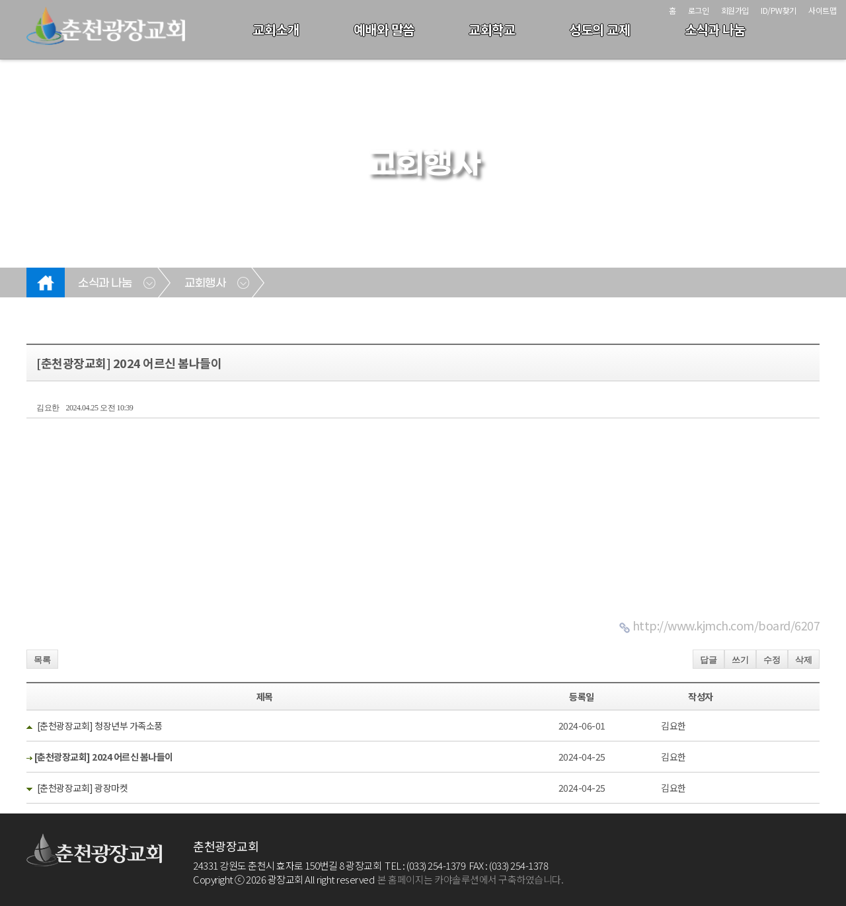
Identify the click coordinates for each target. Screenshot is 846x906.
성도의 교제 (599, 29)
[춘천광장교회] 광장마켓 (82, 787)
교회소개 (275, 29)
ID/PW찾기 (778, 10)
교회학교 (492, 29)
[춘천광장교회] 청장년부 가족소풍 (100, 725)
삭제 (803, 660)
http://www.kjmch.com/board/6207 (726, 625)
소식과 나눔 (715, 29)
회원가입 (735, 10)
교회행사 (204, 283)
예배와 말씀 (384, 29)
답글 (708, 660)
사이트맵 (822, 10)
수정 (772, 660)
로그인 (698, 10)
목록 (42, 660)
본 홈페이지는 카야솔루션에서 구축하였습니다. (470, 879)
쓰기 (740, 660)
